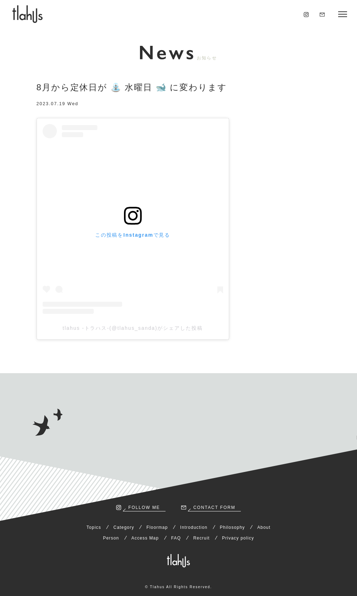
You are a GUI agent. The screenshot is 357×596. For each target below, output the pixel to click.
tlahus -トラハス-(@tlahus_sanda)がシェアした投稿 (133, 328)
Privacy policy (238, 538)
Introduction (193, 527)
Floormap (157, 527)
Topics (94, 527)
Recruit (201, 538)
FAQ (176, 538)
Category (123, 527)
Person (111, 538)
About (263, 527)
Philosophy (232, 527)
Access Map (145, 538)
